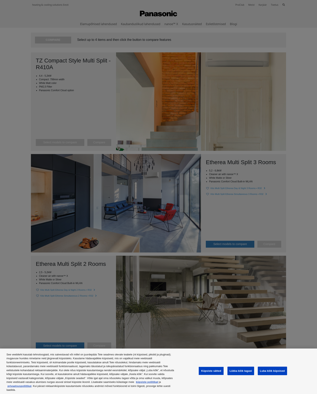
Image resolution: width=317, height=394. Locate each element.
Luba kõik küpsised (272, 370)
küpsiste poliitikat (147, 381)
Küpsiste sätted (211, 370)
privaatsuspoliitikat (19, 386)
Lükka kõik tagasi (241, 370)
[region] (158, 371)
